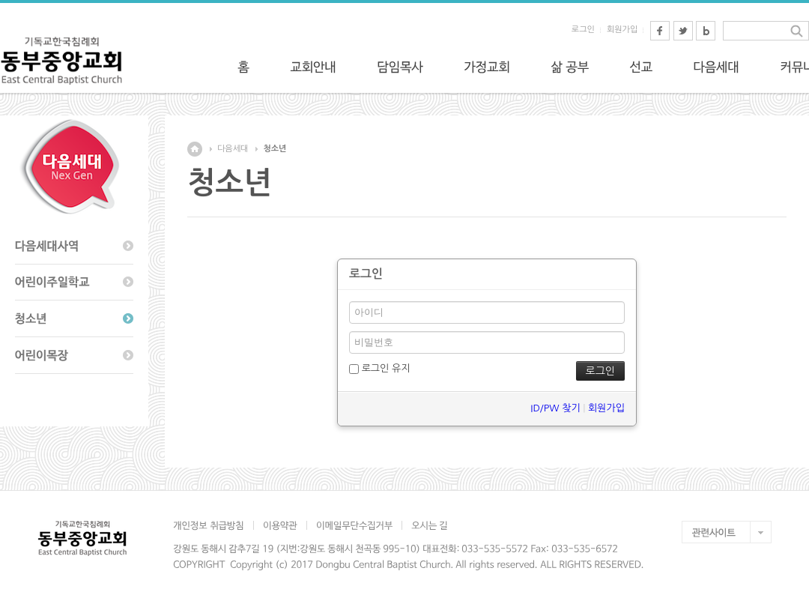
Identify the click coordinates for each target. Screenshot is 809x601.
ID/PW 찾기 (555, 408)
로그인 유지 (379, 368)
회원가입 (622, 29)
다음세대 (232, 149)
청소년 (274, 149)
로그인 (583, 29)
